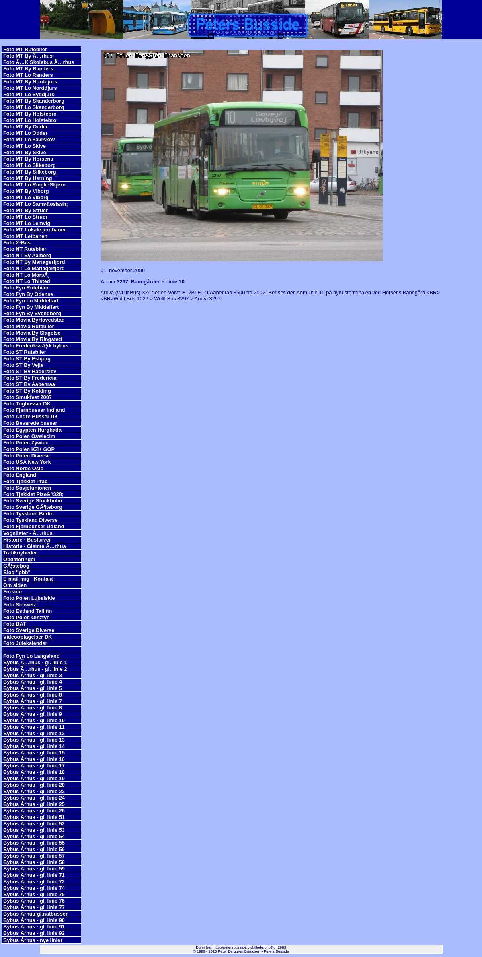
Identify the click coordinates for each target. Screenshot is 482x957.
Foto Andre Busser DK (30, 416)
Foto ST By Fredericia (29, 378)
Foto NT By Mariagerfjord (34, 262)
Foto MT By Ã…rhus (28, 56)
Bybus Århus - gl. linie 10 (34, 720)
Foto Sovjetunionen (27, 488)
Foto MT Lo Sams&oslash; (35, 204)
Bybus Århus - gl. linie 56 (34, 849)
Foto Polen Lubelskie (29, 598)
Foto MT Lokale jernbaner (34, 230)
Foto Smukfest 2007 (27, 397)
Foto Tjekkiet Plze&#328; (33, 494)
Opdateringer (19, 559)
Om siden (15, 585)
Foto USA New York (27, 462)
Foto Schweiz (19, 604)
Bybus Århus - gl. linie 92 (34, 933)
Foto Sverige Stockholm (32, 501)
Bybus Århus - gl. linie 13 (34, 740)
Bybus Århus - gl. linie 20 (34, 785)
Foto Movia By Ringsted (32, 339)
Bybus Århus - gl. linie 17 (34, 766)
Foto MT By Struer (25, 210)
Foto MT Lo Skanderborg (33, 107)
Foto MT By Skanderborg (33, 101)
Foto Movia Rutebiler (28, 326)
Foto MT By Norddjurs (30, 82)
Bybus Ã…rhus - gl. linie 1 (35, 662)
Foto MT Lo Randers (28, 75)
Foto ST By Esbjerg (27, 359)
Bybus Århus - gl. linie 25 (34, 804)
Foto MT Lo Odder (25, 133)
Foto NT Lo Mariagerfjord (34, 268)
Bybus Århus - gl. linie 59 (34, 869)
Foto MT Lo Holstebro (29, 120)
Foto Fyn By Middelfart (31, 307)
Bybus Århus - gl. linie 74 (34, 888)
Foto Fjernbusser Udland (33, 526)
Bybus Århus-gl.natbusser (35, 914)
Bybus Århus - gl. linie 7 (32, 701)
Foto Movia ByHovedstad (34, 320)
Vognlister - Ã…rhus (28, 533)
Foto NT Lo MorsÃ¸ (26, 275)
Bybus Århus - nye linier (32, 940)
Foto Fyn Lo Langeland (31, 656)
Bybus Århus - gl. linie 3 (32, 675)
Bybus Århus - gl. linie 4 (32, 682)
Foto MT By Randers (28, 69)
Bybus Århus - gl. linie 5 (32, 688)
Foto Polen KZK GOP (29, 449)
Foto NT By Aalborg (27, 255)
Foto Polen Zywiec (25, 443)
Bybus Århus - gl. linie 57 (34, 856)
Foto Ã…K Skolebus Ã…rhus (38, 62)
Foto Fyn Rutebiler (26, 288)
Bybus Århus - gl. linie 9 (32, 714)
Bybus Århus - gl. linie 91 (34, 927)
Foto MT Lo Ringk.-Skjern (34, 185)
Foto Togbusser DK (27, 404)
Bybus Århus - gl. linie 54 (34, 836)
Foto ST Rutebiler (24, 352)
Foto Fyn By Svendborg (32, 313)
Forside (12, 592)
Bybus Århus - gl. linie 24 (34, 798)
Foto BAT (14, 624)
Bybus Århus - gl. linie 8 (32, 708)
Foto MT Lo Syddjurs (28, 94)
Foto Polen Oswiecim (29, 436)
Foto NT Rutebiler (24, 249)
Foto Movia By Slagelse (32, 333)
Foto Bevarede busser (30, 423)
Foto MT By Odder (25, 127)
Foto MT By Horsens (28, 159)
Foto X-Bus (17, 243)
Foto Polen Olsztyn (26, 617)
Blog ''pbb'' (17, 572)
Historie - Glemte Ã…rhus (34, 546)
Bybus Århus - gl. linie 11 (34, 727)
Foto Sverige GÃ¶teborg (32, 507)
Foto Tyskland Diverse (30, 520)
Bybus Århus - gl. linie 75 (34, 894)
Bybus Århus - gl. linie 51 (34, 817)
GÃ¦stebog (16, 566)
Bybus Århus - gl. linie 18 (34, 772)
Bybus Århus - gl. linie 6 (32, 695)
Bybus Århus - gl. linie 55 (34, 843)
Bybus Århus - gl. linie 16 (34, 759)
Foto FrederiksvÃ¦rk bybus (35, 346)
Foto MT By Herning (27, 178)
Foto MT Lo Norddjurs (30, 88)
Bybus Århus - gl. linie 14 (34, 746)
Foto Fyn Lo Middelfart (31, 301)
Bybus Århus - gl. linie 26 (34, 811)
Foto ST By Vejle (23, 365)
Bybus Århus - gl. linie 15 (34, 753)
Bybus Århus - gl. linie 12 (34, 733)
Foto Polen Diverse (26, 456)
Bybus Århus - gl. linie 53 (34, 830)
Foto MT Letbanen (25, 236)
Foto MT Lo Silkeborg (29, 165)
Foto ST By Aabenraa (29, 384)
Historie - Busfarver (27, 540)
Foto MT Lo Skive (24, 146)
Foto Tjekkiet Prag (25, 481)
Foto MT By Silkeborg (29, 172)
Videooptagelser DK (27, 637)
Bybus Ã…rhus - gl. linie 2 (35, 669)
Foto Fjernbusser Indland (34, 410)
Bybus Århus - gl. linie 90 (34, 920)
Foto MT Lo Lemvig (26, 223)
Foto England (19, 475)
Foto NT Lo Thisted (26, 281)
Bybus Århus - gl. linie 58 (34, 862)
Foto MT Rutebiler (25, 49)
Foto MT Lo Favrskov (29, 139)
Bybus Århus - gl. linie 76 (34, 901)
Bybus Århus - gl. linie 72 (34, 881)
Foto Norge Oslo (23, 468)
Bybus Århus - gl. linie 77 (34, 907)
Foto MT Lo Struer (25, 217)
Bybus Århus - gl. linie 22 (34, 791)
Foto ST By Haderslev (29, 371)
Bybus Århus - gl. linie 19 (34, 778)
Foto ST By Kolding (27, 391)
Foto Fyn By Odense (28, 294)
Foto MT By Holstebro (30, 114)
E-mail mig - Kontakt (28, 579)
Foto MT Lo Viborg (26, 197)
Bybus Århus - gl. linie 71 (34, 875)
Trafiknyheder (20, 553)
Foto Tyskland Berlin (28, 514)
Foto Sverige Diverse (28, 630)
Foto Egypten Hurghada (32, 430)
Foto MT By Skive (24, 152)
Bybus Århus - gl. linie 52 (34, 824)
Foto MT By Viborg (26, 191)
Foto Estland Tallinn (27, 611)
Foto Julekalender (25, 643)
